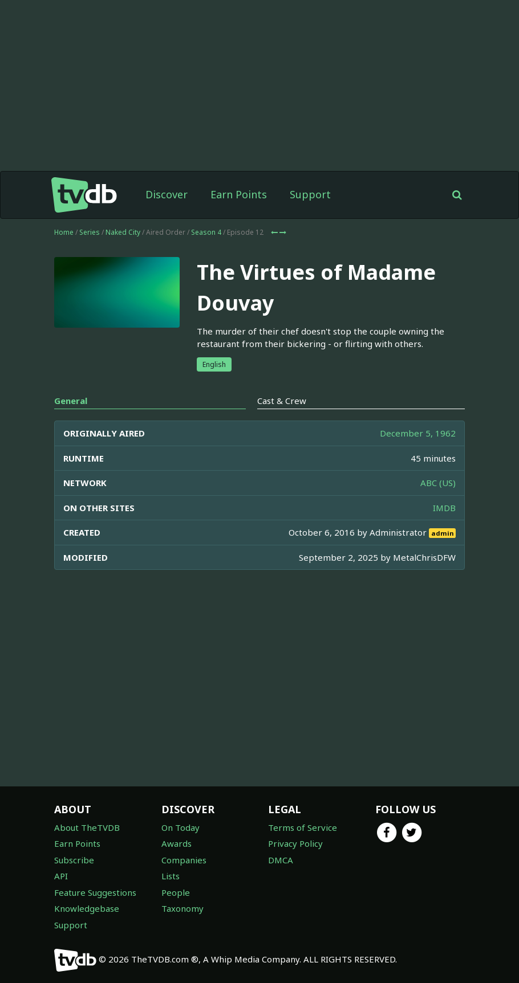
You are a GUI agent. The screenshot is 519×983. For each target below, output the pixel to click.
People (175, 892)
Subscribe (74, 860)
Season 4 (206, 232)
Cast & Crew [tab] (281, 400)
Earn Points (238, 194)
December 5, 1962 (418, 433)
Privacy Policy (295, 843)
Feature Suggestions (95, 892)
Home (64, 232)
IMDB (444, 507)
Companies (183, 860)
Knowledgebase (86, 908)
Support (310, 194)
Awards (176, 843)
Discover (166, 194)
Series (89, 232)
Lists (170, 876)
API (61, 876)
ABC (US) (438, 482)
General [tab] (70, 400)
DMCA (280, 860)
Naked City (123, 232)
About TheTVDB (87, 827)
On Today (180, 827)
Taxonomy (182, 908)
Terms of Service (302, 827)
